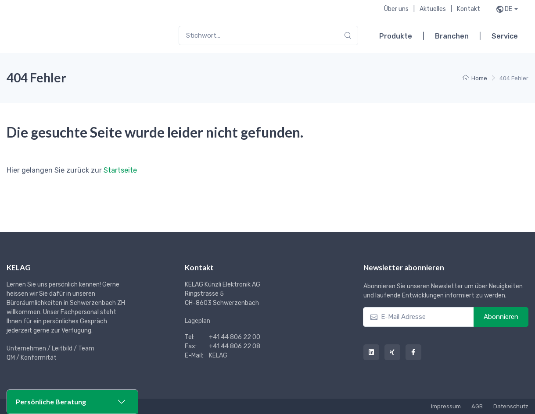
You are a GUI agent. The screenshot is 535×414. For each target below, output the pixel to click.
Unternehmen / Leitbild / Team (50, 348)
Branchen (452, 36)
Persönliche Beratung (51, 401)
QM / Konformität (32, 357)
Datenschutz (510, 406)
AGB (477, 406)
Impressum (446, 406)
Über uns (396, 9)
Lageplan (197, 321)
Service (505, 36)
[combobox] (268, 36)
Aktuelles (433, 9)
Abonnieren (501, 317)
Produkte (395, 36)
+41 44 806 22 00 (234, 337)
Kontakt (468, 9)
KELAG (218, 355)
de (508, 9)
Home (475, 78)
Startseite (120, 170)
